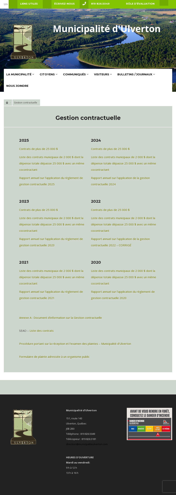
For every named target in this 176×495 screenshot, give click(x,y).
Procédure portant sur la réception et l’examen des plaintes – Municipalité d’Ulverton (75, 343)
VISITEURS (101, 74)
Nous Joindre (17, 86)
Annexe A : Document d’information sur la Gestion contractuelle (60, 317)
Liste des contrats (41, 330)
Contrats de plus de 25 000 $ (110, 210)
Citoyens (47, 74)
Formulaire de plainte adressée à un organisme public (54, 356)
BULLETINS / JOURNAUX (134, 74)
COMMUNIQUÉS (74, 74)
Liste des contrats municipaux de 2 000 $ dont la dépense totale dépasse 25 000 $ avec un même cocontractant (51, 224)
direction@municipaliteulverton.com (87, 444)
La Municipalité (18, 74)
